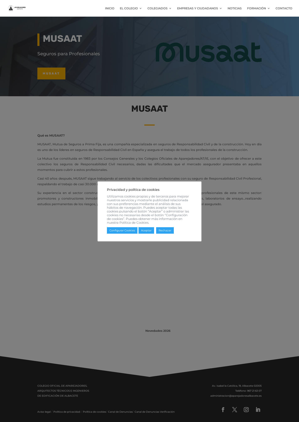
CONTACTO (284, 8)
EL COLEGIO (129, 8)
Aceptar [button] (146, 230)
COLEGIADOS (157, 8)
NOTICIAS (235, 8)
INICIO (109, 8)
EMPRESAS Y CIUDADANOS (197, 8)
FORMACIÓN (256, 8)
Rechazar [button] (165, 230)
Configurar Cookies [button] (122, 230)
